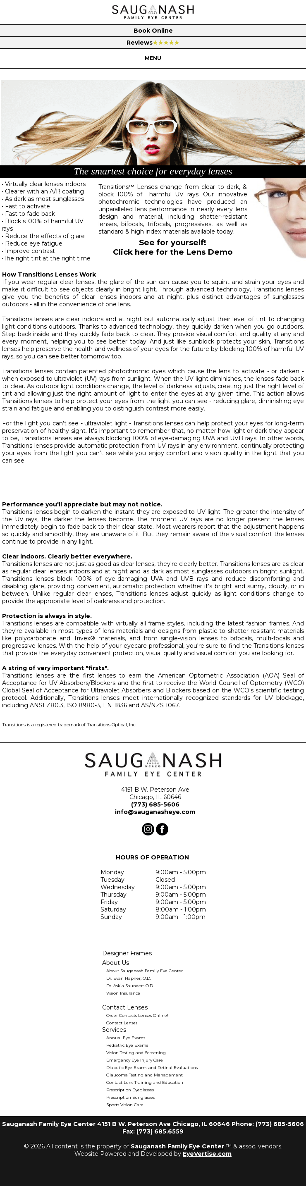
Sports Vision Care (124, 1104)
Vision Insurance (123, 993)
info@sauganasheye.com (155, 812)
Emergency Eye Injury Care (134, 1060)
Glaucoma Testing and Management (144, 1075)
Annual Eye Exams (125, 1037)
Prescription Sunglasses (130, 1097)
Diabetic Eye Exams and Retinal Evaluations (152, 1067)
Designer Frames (127, 953)
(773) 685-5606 (155, 804)
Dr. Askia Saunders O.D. (130, 985)
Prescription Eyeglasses (130, 1090)
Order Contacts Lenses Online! (137, 1015)
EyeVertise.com (207, 1153)
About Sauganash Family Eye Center (144, 971)
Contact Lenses (121, 1023)
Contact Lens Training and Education (144, 1082)
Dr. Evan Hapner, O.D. (128, 978)
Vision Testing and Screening (136, 1052)
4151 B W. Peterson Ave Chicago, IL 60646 (155, 793)
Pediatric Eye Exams (127, 1045)
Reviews (153, 42)
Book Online (153, 30)
